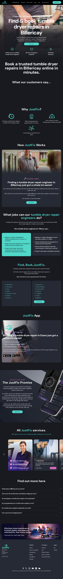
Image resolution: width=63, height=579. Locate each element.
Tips (42, 549)
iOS (54, 547)
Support (31, 554)
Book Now (56, 2)
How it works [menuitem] (29, 2)
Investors (44, 547)
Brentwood (39, 284)
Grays (7, 289)
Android (55, 549)
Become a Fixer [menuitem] (44, 2)
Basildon (8, 295)
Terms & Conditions (33, 549)
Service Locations (46, 554)
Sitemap (31, 558)
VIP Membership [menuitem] (16, 2)
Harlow (8, 291)
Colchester (9, 287)
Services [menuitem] (23, 2)
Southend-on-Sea (11, 293)
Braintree (8, 297)
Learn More (38, 468)
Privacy (31, 547)
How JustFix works (46, 556)
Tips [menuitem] (39, 2)
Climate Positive (45, 552)
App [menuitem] (35, 2)
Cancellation (32, 556)
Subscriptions (32, 552)
